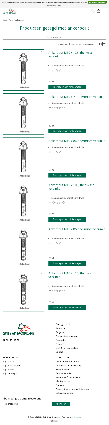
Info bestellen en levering (68, 365)
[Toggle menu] (103, 11)
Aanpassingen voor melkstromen (72, 389)
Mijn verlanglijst (10, 373)
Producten (61, 328)
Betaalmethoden (64, 373)
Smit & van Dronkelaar (67, 348)
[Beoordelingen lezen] (56, 70)
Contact (59, 351)
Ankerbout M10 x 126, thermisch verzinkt (71, 54)
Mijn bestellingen (11, 365)
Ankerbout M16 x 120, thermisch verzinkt (71, 275)
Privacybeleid (62, 369)
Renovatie (61, 340)
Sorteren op (76, 44)
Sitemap (60, 385)
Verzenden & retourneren (68, 377)
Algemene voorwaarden (67, 361)
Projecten (60, 332)
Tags (11, 20)
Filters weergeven (54, 37)
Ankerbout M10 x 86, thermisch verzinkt (76, 141)
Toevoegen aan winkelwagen (67, 86)
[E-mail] (27, 404)
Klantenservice (63, 381)
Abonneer (61, 403)
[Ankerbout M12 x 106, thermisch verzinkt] (23, 202)
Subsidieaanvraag (64, 393)
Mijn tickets (8, 369)
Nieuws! (60, 344)
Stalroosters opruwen (66, 336)
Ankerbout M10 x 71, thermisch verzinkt (76, 97)
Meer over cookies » (54, 5)
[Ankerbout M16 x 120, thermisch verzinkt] (23, 290)
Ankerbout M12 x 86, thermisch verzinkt (76, 229)
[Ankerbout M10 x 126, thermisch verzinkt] (23, 70)
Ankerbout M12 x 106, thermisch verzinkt (71, 187)
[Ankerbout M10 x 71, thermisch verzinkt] (23, 114)
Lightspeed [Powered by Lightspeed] (76, 417)
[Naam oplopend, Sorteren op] (89, 44)
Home (5, 20)
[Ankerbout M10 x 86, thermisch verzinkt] (23, 158)
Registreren (8, 361)
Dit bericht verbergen (97, 2)
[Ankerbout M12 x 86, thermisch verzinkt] (23, 246)
